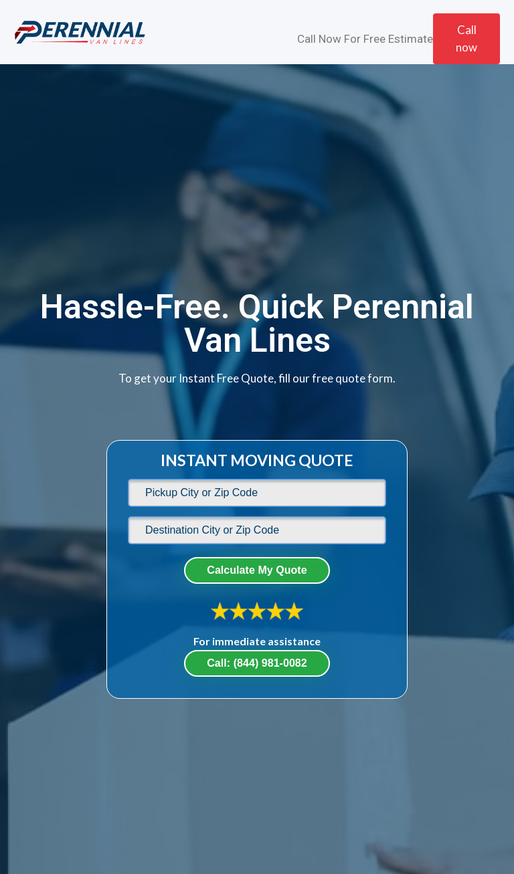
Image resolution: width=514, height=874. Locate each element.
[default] (257, 492)
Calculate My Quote (257, 570)
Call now (466, 38)
